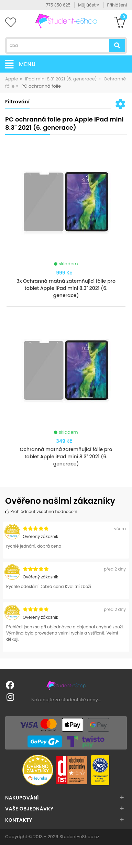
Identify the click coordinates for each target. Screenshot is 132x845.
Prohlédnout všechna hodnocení (41, 511)
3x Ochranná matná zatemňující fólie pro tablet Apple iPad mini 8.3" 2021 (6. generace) (66, 288)
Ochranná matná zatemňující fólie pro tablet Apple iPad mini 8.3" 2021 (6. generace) (66, 456)
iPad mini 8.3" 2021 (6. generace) (61, 79)
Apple (11, 79)
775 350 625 (58, 5)
